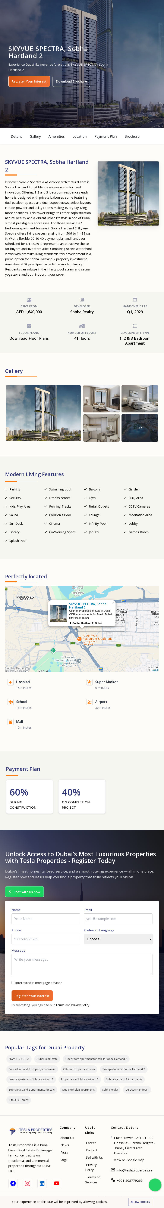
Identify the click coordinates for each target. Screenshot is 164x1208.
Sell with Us (94, 1157)
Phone (16, 930)
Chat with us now (24, 892)
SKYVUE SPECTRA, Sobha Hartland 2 (101, 629)
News (64, 1145)
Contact (91, 1150)
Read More (55, 275)
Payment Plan (105, 136)
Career (91, 1143)
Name (16, 910)
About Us (67, 1138)
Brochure (131, 136)
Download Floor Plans (29, 338)
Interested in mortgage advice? (38, 983)
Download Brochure (71, 81)
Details (16, 136)
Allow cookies (140, 1202)
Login (64, 1159)
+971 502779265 (130, 1180)
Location (79, 136)
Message (18, 950)
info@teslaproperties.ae (134, 1170)
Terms (60, 1005)
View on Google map (129, 1160)
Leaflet (154, 670)
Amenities (56, 136)
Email (88, 910)
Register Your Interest (29, 81)
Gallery (35, 136)
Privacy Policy (80, 1005)
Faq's (64, 1152)
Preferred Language (99, 930)
